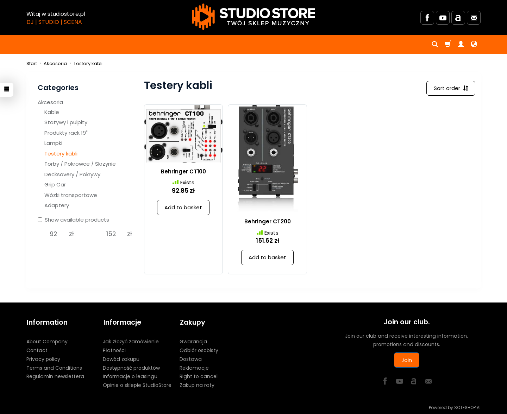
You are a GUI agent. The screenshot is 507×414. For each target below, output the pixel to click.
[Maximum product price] (111, 234)
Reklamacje (194, 366)
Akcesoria (50, 102)
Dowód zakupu (121, 358)
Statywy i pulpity (65, 122)
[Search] (435, 44)
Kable (51, 112)
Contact (37, 349)
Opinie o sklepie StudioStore (137, 384)
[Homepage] (253, 17)
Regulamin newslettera (55, 375)
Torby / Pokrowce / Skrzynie (80, 163)
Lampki (53, 143)
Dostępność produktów (131, 366)
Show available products (73, 219)
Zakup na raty (197, 384)
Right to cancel (199, 375)
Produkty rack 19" (66, 132)
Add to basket (183, 207)
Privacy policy (43, 358)
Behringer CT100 (183, 172)
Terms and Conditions (54, 366)
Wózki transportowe (70, 195)
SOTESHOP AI (467, 407)
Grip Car (55, 184)
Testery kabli (60, 153)
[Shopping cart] (448, 44)
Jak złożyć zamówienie (131, 340)
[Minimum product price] (53, 234)
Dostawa (191, 358)
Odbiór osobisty (199, 349)
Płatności (114, 349)
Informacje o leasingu (130, 375)
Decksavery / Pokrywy (72, 174)
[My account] (461, 44)
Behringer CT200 (267, 221)
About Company (47, 340)
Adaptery (56, 205)
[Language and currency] (474, 44)
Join (406, 360)
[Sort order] (450, 88)
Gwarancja (193, 340)
